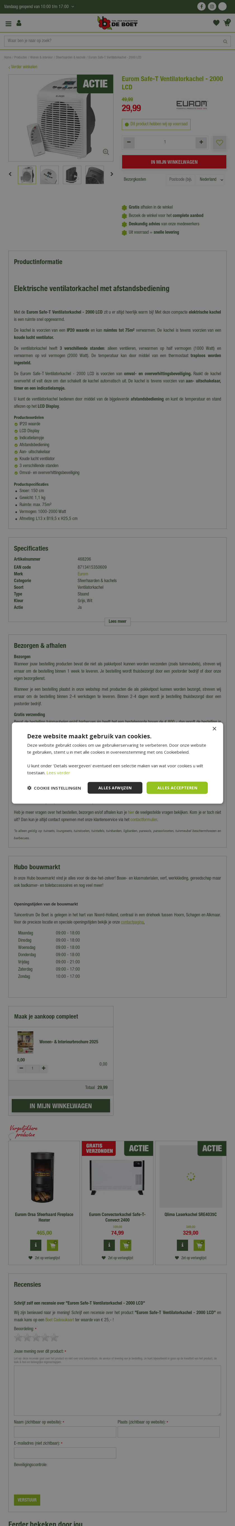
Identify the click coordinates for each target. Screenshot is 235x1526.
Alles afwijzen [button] (115, 787)
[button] (54, 787)
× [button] (214, 729)
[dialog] (117, 763)
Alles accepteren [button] (177, 787)
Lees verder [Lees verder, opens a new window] (58, 772)
